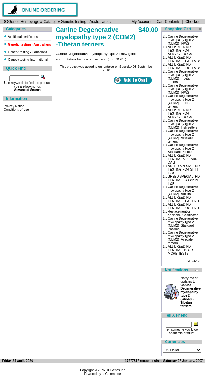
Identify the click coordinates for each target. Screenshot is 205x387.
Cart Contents (168, 21)
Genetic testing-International (26, 59)
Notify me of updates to (190, 292)
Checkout (193, 21)
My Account (141, 21)
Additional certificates (21, 37)
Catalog (49, 21)
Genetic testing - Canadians (25, 52)
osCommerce (111, 374)
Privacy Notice (14, 106)
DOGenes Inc (115, 370)
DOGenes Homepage (21, 21)
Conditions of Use (16, 109)
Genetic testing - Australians (84, 21)
